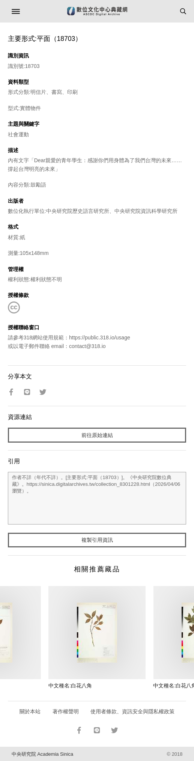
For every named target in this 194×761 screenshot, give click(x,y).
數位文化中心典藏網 (97, 11)
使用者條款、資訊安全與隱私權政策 (132, 711)
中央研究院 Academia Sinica (42, 754)
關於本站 (30, 711)
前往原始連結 (97, 435)
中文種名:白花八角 (70, 686)
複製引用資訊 (97, 540)
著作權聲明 (66, 711)
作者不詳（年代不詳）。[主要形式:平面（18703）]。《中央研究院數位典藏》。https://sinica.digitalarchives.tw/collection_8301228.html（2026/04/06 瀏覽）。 (97, 498)
